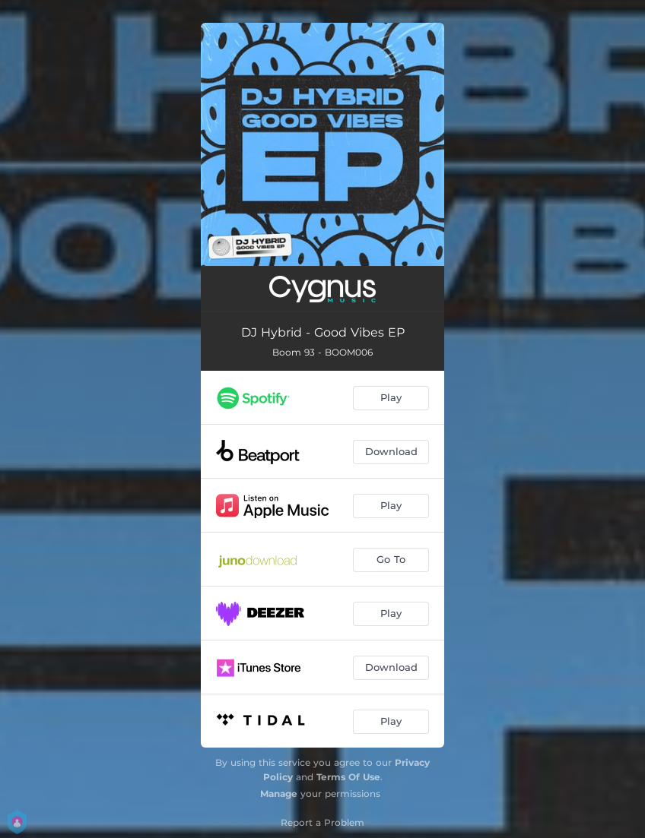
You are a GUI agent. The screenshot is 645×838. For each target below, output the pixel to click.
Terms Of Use (348, 777)
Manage (278, 793)
